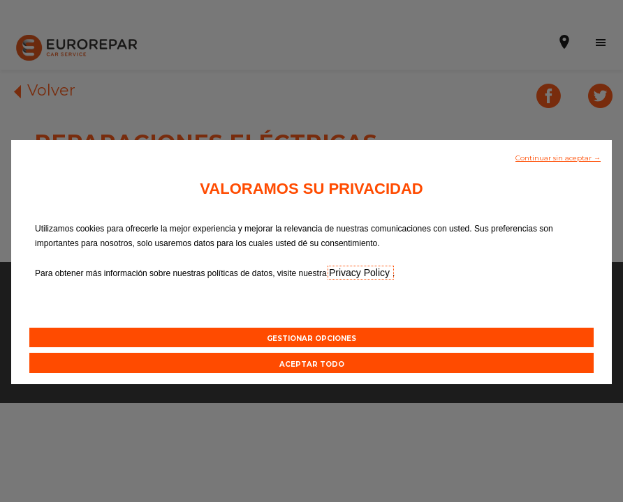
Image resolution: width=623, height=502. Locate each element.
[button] (558, 156)
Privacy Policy (361, 272)
